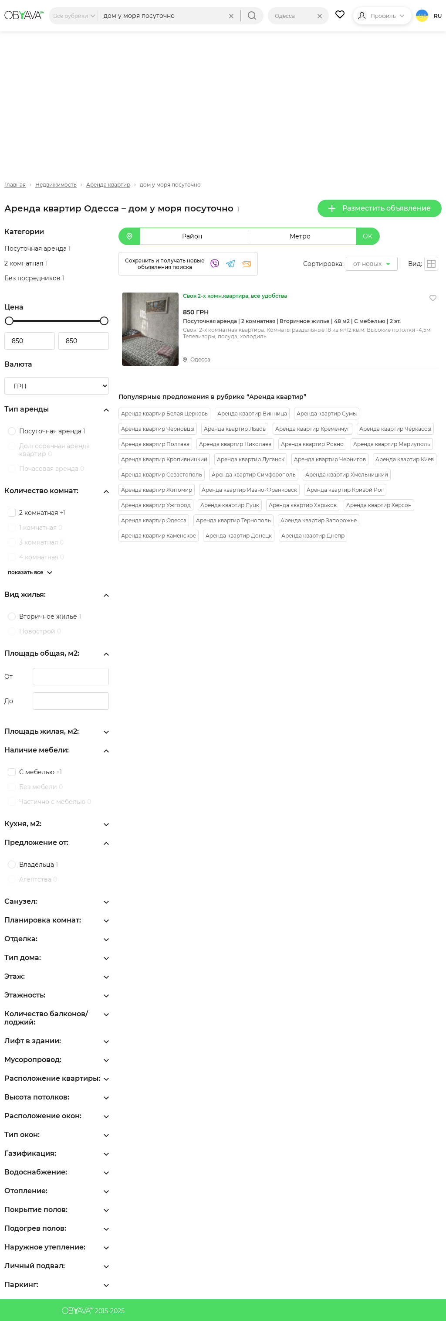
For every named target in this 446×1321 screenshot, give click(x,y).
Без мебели (41, 787)
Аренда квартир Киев (404, 459)
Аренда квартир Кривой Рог (345, 490)
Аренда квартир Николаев (235, 444)
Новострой (40, 631)
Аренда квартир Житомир (156, 490)
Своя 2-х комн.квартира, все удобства (235, 296)
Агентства (38, 879)
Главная (15, 184)
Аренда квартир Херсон (379, 505)
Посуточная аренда (37, 248)
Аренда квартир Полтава (155, 444)
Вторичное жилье (50, 616)
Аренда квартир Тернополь (233, 520)
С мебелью (40, 772)
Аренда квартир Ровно (312, 444)
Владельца (38, 864)
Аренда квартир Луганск (250, 459)
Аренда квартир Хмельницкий (346, 474)
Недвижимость (56, 184)
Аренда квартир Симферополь (254, 474)
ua (423, 16)
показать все (26, 572)
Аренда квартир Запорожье (318, 520)
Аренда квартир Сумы (327, 413)
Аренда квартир (108, 184)
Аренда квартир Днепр (313, 535)
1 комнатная (40, 527)
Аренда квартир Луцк (229, 505)
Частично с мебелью (55, 802)
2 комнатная (25, 263)
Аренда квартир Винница (252, 413)
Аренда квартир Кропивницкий (164, 459)
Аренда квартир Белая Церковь (164, 413)
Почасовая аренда (51, 469)
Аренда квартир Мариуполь (391, 444)
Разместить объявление (379, 208)
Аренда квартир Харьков (303, 505)
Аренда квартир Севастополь (161, 474)
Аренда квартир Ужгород (156, 505)
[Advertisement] (223, 99)
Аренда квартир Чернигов (330, 459)
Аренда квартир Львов (235, 429)
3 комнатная (41, 542)
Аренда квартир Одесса (153, 520)
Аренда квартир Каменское (158, 535)
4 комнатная (41, 557)
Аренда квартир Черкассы (395, 429)
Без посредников (34, 278)
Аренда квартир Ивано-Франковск (249, 490)
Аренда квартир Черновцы (157, 429)
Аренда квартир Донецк (239, 535)
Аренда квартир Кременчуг (312, 429)
